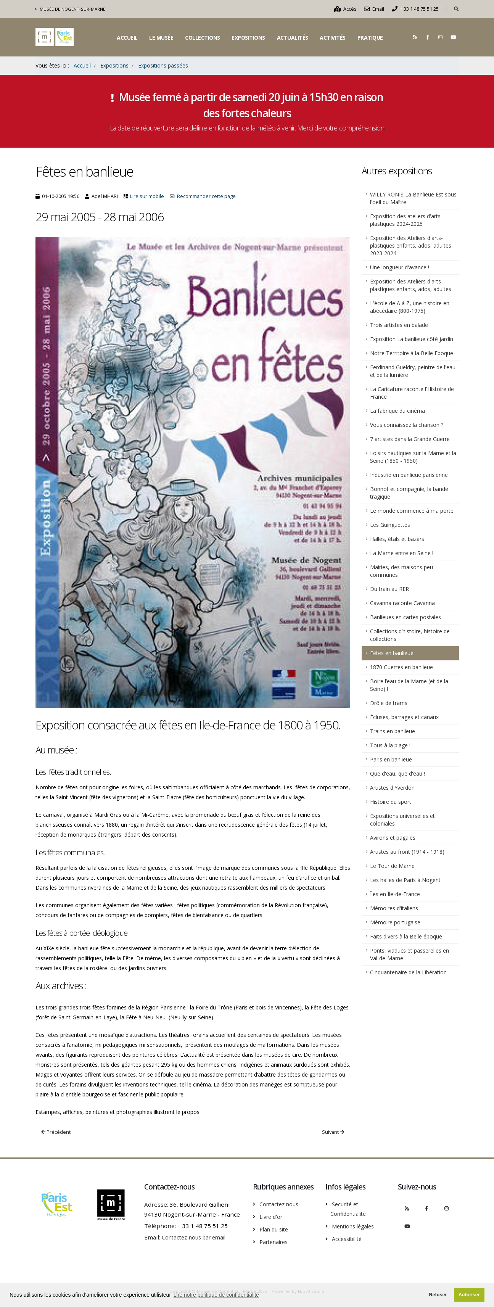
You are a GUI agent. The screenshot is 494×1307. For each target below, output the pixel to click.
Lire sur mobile (147, 196)
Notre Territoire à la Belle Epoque (411, 353)
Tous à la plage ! (390, 745)
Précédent (56, 1131)
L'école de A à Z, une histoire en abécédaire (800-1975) (409, 306)
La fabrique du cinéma (397, 410)
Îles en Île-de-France (395, 894)
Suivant (333, 1131)
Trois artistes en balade (399, 324)
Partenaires (275, 1240)
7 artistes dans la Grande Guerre (410, 439)
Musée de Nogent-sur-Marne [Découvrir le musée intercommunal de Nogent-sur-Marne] (70, 9)
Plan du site (275, 1228)
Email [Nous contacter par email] (374, 9)
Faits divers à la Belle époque (406, 936)
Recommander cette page (206, 196)
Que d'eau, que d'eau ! (397, 773)
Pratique (370, 37)
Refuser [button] (438, 1294)
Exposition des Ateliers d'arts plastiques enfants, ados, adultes (410, 285)
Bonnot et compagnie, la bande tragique (409, 492)
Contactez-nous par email (197, 1237)
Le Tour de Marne (392, 865)
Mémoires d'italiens (394, 908)
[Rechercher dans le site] (456, 9)
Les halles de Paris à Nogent (405, 880)
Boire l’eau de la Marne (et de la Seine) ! (409, 685)
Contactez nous (280, 1204)
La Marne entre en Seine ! (401, 553)
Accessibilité (349, 1237)
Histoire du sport (390, 801)
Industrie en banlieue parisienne (409, 474)
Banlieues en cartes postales (405, 617)
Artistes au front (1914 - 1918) (407, 851)
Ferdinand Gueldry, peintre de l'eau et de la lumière (412, 371)
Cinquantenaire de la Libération (408, 972)
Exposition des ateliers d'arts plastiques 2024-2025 (405, 219)
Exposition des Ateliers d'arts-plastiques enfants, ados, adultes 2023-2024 (410, 245)
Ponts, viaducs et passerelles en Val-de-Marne (409, 954)
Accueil (127, 37)
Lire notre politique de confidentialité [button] (216, 1295)
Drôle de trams (388, 703)
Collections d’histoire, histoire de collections (410, 635)
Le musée (161, 37)
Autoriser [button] (469, 1294)
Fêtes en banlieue (392, 653)
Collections (202, 37)
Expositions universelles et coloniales (402, 819)
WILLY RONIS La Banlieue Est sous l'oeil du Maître (413, 198)
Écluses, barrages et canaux (404, 717)
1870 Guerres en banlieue (401, 667)
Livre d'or (272, 1216)
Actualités (292, 37)
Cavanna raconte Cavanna (402, 603)
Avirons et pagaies (392, 837)
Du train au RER (389, 588)
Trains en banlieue (392, 731)
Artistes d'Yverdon (392, 787)
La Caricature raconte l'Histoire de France (412, 392)
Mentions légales (356, 1225)
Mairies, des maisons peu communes (401, 570)
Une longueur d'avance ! (399, 267)
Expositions (248, 37)
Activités (333, 37)
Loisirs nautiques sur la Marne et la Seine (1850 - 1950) (413, 456)
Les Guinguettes (390, 524)
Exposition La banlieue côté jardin (411, 339)
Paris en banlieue (391, 759)
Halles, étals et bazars (397, 538)
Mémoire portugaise (395, 922)
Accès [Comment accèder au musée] (345, 9)
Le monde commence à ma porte (412, 510)
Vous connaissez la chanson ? (406, 424)
